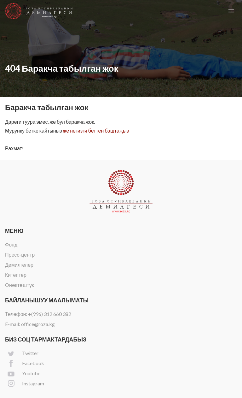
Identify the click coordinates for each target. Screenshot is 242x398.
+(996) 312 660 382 (49, 314)
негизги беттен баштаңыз (99, 131)
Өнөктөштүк (19, 285)
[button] (231, 11)
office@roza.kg (38, 324)
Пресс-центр (20, 255)
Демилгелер (19, 265)
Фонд (11, 244)
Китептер (15, 275)
